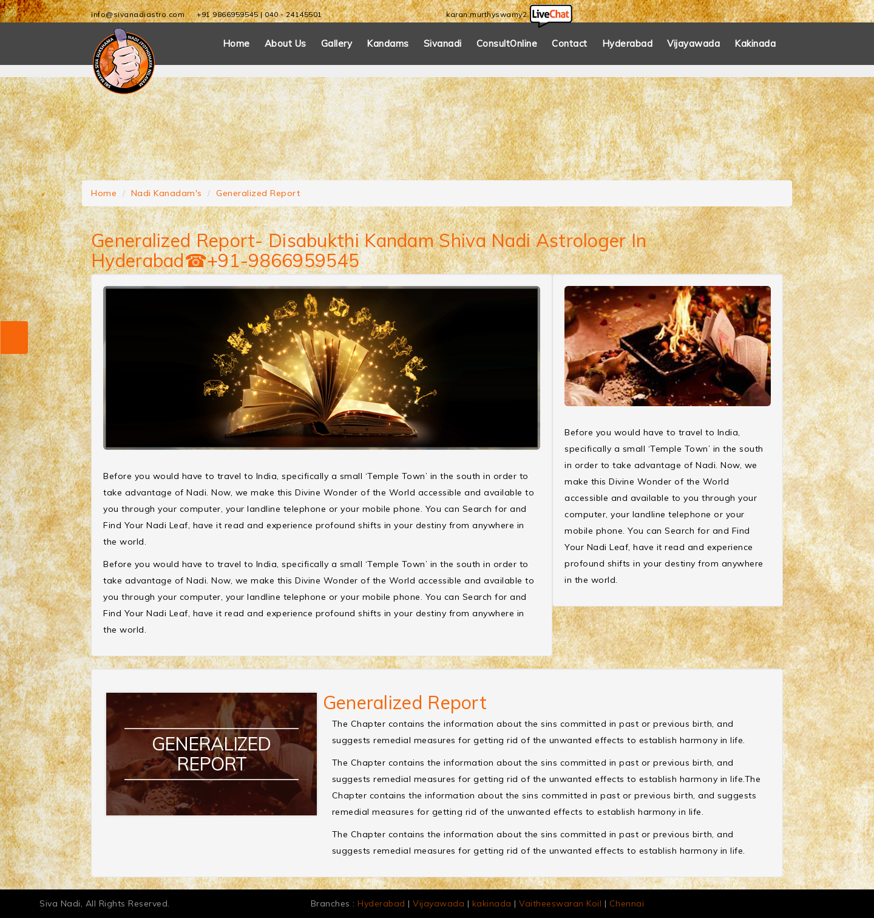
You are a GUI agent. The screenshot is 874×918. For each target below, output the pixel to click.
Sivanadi (443, 43)
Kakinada (755, 43)
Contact (570, 43)
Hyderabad (627, 43)
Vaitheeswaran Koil (560, 903)
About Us (286, 43)
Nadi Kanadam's (166, 193)
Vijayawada (693, 43)
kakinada (492, 903)
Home (236, 43)
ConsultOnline (507, 43)
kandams (388, 43)
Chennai (627, 903)
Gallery (337, 43)
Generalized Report (258, 193)
